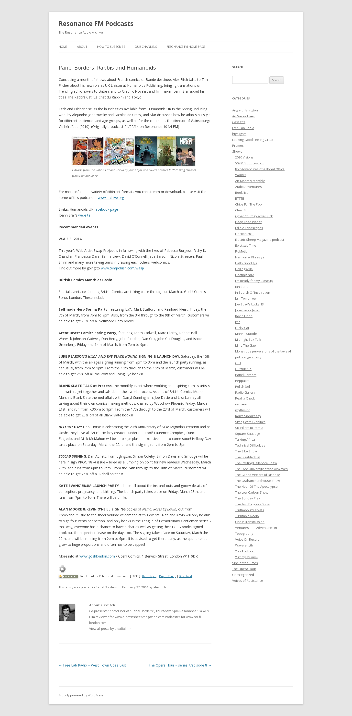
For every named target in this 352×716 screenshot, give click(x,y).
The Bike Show (246, 451)
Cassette (238, 122)
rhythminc (242, 410)
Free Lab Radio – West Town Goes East (92, 665)
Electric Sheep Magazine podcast (259, 239)
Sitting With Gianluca (250, 422)
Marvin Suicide (246, 333)
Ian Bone (241, 286)
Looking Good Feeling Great (252, 139)
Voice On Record (247, 539)
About (82, 47)
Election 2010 (244, 233)
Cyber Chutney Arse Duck (254, 216)
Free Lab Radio (243, 128)
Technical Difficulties (250, 445)
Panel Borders (106, 587)
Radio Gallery (245, 392)
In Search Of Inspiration (252, 292)
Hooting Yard (244, 275)
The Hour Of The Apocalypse (256, 486)
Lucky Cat (242, 328)
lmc (237, 322)
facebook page (106, 209)
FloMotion (242, 251)
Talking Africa (245, 439)
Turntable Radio (247, 516)
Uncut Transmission (249, 522)
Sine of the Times (245, 563)
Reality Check (245, 398)
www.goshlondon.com (97, 556)
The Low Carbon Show (251, 492)
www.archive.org (111, 197)
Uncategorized (243, 574)
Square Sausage (247, 433)
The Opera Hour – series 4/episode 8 (180, 665)
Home (63, 47)
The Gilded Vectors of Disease (257, 475)
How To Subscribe (111, 47)
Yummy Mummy (246, 557)
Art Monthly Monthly (250, 181)
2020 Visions (244, 157)
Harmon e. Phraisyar (250, 257)
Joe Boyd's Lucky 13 (249, 304)
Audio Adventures (248, 186)
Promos (238, 145)
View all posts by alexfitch (110, 628)
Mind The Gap (245, 345)
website (84, 215)
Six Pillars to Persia (249, 427)
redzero (241, 404)
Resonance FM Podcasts (96, 23)
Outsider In (243, 369)
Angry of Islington (245, 110)
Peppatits (242, 380)
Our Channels (146, 47)
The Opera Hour (244, 569)
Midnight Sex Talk (248, 339)
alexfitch (159, 587)
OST (238, 363)
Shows (237, 151)
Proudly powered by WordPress (81, 695)
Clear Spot (243, 210)
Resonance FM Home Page (185, 47)
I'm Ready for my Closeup (254, 281)
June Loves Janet (247, 310)
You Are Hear (245, 551)
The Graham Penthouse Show (257, 480)
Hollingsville (244, 269)
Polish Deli (243, 386)
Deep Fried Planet (248, 222)
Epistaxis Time (245, 245)
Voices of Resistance (247, 580)
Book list (241, 192)
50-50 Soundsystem (249, 163)
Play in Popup (167, 576)
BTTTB (239, 198)
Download (185, 576)
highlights (239, 134)
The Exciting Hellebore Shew (256, 463)
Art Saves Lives (243, 116)
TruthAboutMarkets (249, 510)
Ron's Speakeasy (248, 416)
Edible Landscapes (249, 228)
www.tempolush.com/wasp (122, 268)
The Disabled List (247, 457)
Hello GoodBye (246, 263)
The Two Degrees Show (252, 504)
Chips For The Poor (249, 204)
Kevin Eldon (244, 316)
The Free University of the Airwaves (261, 469)
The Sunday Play (247, 498)
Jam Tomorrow (245, 298)
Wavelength (244, 545)
